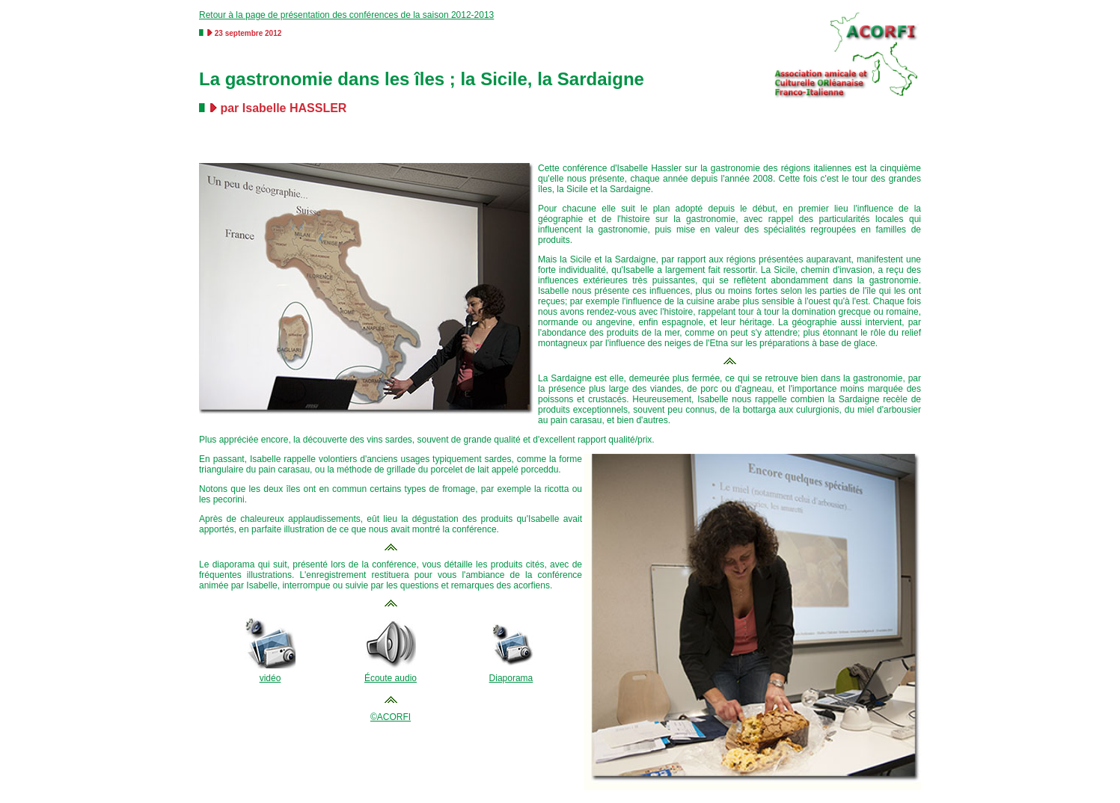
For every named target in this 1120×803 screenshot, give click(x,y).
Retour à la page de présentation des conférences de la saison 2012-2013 (346, 15)
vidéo (270, 678)
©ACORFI (390, 717)
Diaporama (511, 678)
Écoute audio (390, 678)
